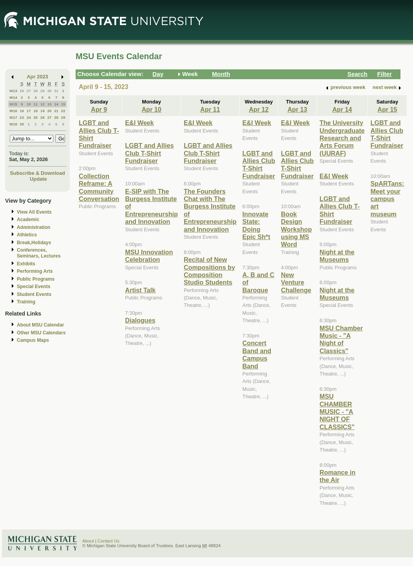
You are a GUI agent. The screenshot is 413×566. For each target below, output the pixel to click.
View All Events (34, 212)
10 (29, 104)
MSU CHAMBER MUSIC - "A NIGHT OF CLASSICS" (337, 411)
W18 (13, 124)
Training (26, 302)
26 (22, 91)
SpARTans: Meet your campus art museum (387, 199)
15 (63, 104)
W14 (13, 97)
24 (29, 117)
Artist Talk (140, 290)
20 (49, 111)
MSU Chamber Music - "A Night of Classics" (341, 339)
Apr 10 (151, 109)
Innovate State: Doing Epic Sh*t (256, 225)
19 (42, 111)
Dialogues (140, 320)
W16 (13, 111)
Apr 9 (99, 109)
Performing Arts (35, 271)
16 (22, 111)
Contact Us (109, 541)
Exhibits (26, 264)
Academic (28, 219)
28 (35, 91)
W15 (13, 104)
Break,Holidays (34, 242)
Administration (33, 227)
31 (56, 91)
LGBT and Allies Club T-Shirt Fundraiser (149, 153)
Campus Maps (33, 340)
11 (35, 104)
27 (29, 91)
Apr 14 (342, 109)
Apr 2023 (37, 77)
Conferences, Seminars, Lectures (39, 253)
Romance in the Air (338, 476)
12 (42, 104)
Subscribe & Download (37, 173)
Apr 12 (258, 109)
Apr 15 (387, 109)
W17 (13, 117)
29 (42, 91)
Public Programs (35, 279)
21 (56, 111)
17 (29, 111)
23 (22, 117)
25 (35, 117)
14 (56, 104)
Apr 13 (297, 109)
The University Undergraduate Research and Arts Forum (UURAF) (342, 138)
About (88, 541)
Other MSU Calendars (41, 333)
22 (63, 111)
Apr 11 (210, 109)
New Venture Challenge (296, 282)
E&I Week (139, 122)
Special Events (33, 286)
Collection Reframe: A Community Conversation (99, 187)
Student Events (34, 294)
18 (35, 111)
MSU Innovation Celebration (149, 256)
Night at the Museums (337, 256)
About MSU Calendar (40, 325)
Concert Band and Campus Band (257, 354)
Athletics (27, 235)
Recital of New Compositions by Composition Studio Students (209, 271)
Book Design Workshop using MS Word (296, 229)
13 (49, 104)
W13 (13, 91)
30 (49, 91)
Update (38, 179)
